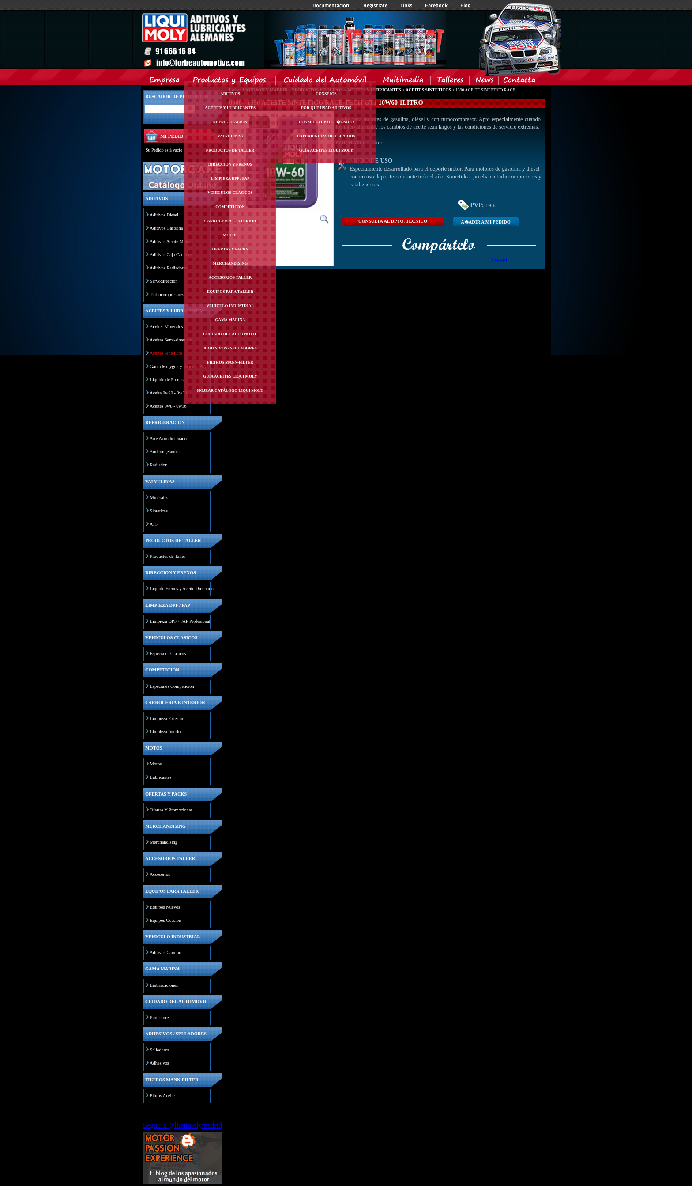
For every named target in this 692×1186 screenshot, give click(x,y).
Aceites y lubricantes (230, 108)
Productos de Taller (167, 556)
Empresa (164, 82)
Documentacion (331, 5)
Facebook (436, 5)
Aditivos (230, 93)
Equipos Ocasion (165, 920)
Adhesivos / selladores (229, 348)
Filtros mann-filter (230, 362)
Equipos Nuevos (165, 907)
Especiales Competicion (172, 686)
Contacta (519, 82)
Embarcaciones (164, 985)
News (484, 82)
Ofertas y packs (230, 249)
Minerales (159, 497)
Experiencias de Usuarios (326, 136)
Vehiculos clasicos (229, 192)
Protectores (160, 1017)
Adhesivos (159, 1063)
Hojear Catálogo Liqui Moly (230, 390)
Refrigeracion (230, 122)
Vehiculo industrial (230, 305)
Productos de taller (230, 150)
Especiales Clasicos (168, 653)
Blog (465, 5)
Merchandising (230, 263)
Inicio (293, 39)
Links (406, 5)
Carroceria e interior (230, 221)
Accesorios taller (230, 277)
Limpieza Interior (166, 731)
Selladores (159, 1049)
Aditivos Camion (165, 952)
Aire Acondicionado (168, 438)
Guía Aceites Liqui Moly (230, 376)
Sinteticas (159, 510)
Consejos (326, 93)
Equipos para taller (230, 291)
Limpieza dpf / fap (230, 178)
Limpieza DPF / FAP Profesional (180, 621)
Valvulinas (230, 136)
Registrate (375, 5)
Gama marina (230, 320)
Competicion (230, 207)
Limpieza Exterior (167, 718)
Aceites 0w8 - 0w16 (168, 406)
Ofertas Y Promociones (171, 809)
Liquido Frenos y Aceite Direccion (182, 588)
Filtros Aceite (162, 1095)
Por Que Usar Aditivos (326, 108)
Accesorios (160, 874)
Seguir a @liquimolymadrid (182, 1125)
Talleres (450, 82)
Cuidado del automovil (230, 334)
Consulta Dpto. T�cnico (326, 122)
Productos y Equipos (230, 82)
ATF (154, 524)
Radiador (158, 464)
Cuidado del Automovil (326, 82)
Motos (230, 235)
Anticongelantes (165, 451)
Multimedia (403, 82)
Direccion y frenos (230, 164)
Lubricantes (161, 777)
